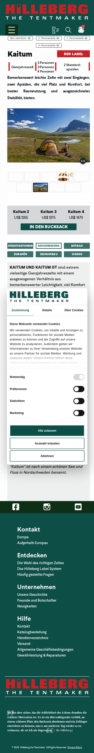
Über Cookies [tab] (73, 310)
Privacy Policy (75, 747)
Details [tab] (47, 310)
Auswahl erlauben (47, 443)
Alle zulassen (47, 430)
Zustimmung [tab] (20, 310)
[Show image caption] (83, 161)
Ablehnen (47, 456)
